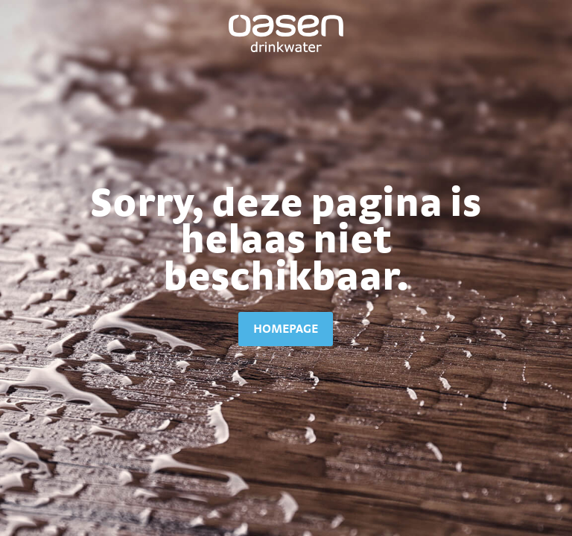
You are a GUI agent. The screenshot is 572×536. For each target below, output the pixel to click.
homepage (285, 328)
